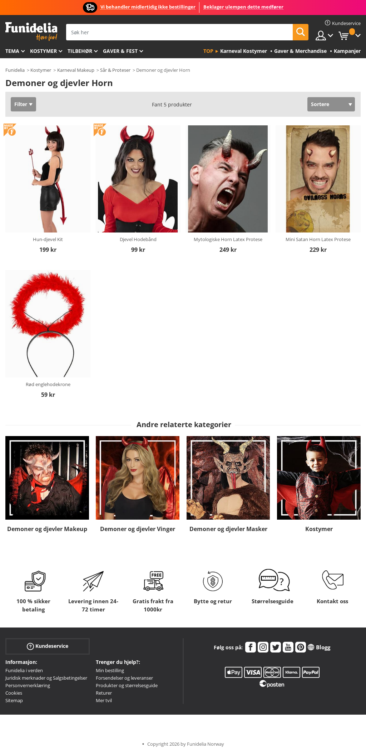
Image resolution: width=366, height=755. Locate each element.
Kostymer (43, 51)
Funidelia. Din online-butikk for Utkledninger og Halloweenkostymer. (31, 31)
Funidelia (15, 70)
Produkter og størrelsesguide (127, 685)
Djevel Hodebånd (138, 239)
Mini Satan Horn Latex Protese (318, 239)
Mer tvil (104, 700)
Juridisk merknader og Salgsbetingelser (46, 678)
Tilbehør (80, 51)
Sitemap (14, 700)
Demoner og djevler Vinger (137, 529)
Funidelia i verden (24, 670)
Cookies (13, 693)
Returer (104, 693)
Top (208, 51)
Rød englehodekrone (48, 384)
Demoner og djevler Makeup (47, 529)
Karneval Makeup (75, 70)
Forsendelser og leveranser (124, 678)
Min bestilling (110, 670)
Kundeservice (47, 646)
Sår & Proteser (115, 70)
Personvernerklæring (27, 685)
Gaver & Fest (120, 51)
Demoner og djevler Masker (228, 529)
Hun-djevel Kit (48, 239)
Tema (12, 51)
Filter (20, 104)
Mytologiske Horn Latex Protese (228, 239)
